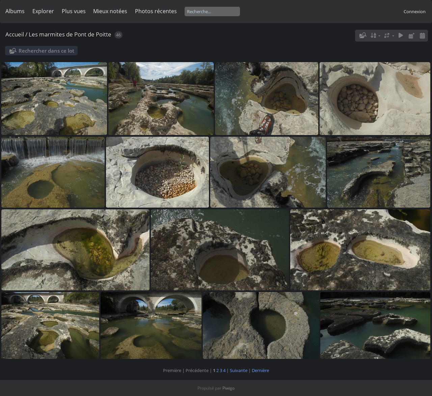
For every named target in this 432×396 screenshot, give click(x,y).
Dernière (260, 370)
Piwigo (228, 388)
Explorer (43, 11)
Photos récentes (156, 11)
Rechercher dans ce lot (46, 50)
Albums (15, 11)
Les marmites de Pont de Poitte (70, 34)
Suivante (238, 370)
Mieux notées (110, 11)
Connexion (415, 11)
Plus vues (74, 11)
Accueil (14, 34)
